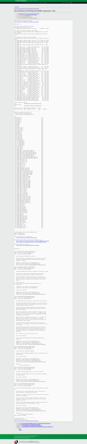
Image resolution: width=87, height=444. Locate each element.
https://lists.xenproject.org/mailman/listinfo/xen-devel (26, 420)
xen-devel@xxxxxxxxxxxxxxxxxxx (23, 13)
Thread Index (36, 8)
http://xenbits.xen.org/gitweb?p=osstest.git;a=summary (27, 245)
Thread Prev (24, 8)
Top (15, 6)
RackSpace (31, 441)
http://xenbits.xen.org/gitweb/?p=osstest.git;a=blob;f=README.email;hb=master (32, 240)
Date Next (19, 8)
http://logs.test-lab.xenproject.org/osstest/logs (26, 237)
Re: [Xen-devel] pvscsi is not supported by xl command (30, 424)
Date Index (32, 8)
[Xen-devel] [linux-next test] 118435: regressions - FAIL (32, 425)
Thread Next (28, 8)
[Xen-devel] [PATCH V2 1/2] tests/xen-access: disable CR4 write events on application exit (37, 426)
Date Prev (16, 8)
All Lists (17, 6)
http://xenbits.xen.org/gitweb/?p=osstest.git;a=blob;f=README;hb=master (31, 242)
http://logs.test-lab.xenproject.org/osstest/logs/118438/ (26, 21)
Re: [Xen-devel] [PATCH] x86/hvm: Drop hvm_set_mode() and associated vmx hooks (35, 423)
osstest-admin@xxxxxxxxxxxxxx (34, 13)
